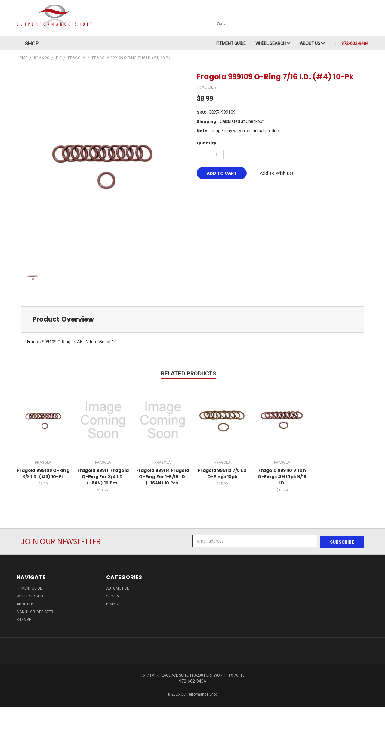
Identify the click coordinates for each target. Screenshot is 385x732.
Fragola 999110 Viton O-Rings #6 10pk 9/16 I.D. (282, 476)
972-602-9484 (354, 43)
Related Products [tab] (188, 373)
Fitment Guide (231, 43)
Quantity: (207, 143)
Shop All (114, 595)
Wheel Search (272, 43)
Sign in (23, 611)
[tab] (192, 319)
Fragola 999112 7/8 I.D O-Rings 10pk (222, 473)
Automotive (117, 587)
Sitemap (24, 619)
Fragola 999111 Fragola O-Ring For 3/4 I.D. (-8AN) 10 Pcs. (103, 476)
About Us (312, 43)
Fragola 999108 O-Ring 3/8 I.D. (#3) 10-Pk (43, 473)
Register (45, 611)
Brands (113, 603)
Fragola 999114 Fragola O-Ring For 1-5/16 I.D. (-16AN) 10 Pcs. (162, 476)
